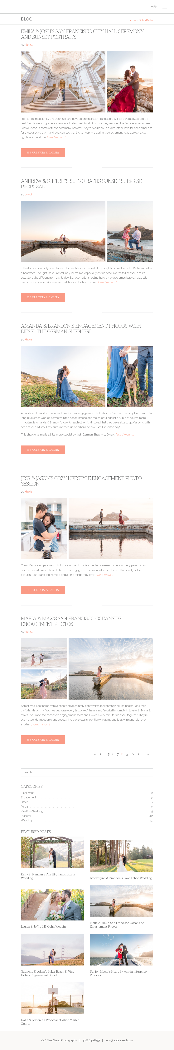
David (28, 195)
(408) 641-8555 (90, 1040)
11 (138, 754)
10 (132, 754)
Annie (28, 45)
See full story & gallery (43, 152)
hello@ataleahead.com (119, 1040)
